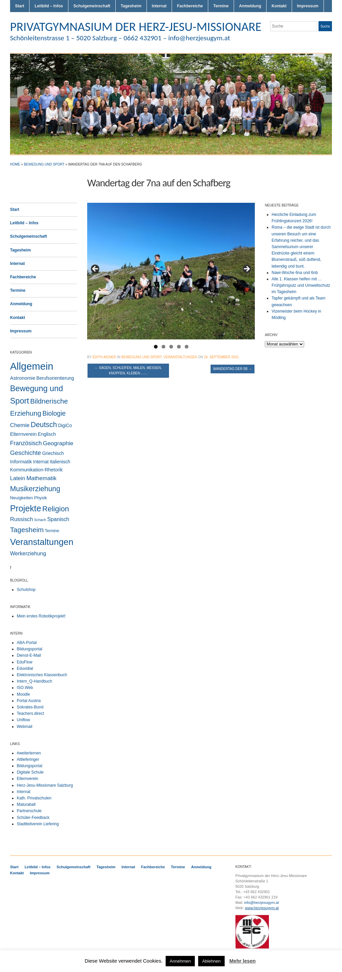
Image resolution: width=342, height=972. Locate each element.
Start (19, 6)
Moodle (23, 694)
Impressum (308, 6)
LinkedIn (328, 39)
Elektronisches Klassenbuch (42, 675)
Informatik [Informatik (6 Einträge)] (21, 461)
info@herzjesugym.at (261, 902)
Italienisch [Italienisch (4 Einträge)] (60, 461)
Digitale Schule (30, 772)
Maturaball (26, 804)
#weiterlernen (29, 753)
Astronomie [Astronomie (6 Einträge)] (22, 378)
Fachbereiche (190, 6)
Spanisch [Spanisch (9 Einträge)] (58, 519)
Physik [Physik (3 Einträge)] (40, 497)
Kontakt (279, 6)
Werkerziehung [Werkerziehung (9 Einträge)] (28, 553)
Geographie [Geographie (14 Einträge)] (58, 443)
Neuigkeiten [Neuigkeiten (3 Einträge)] (21, 497)
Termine (221, 6)
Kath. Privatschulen (34, 798)
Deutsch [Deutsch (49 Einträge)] (44, 425)
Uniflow (23, 720)
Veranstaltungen (180, 357)
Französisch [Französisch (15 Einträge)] (26, 443)
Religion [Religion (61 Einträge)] (55, 509)
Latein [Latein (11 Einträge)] (17, 478)
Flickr (312, 39)
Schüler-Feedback (33, 817)
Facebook (320, 39)
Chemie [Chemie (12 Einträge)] (20, 425)
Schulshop (26, 589)
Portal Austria (29, 700)
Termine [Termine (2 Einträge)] (52, 530)
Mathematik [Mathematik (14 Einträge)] (41, 478)
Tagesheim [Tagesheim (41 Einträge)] (27, 530)
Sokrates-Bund (30, 707)
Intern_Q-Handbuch (34, 681)
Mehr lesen (242, 961)
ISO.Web (25, 687)
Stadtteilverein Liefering (38, 824)
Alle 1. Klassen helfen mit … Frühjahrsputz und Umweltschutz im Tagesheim (301, 285)
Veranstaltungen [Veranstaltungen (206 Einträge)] (41, 542)
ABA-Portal (27, 642)
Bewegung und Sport (44, 164)
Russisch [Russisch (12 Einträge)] (21, 519)
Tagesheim (131, 6)
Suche (325, 26)
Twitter (304, 39)
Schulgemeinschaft (91, 6)
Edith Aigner (104, 357)
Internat (159, 6)
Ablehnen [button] (211, 961)
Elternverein (27, 778)
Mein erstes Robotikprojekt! (41, 616)
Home (15, 164)
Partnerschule (29, 810)
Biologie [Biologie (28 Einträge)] (54, 413)
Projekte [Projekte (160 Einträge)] (25, 508)
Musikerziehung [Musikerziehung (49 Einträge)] (35, 489)
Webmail (24, 726)
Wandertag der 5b (232, 369)
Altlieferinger (28, 759)
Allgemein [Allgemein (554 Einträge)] (31, 366)
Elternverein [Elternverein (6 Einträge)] (23, 434)
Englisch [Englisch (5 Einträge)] (47, 434)
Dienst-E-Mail (29, 655)
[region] (171, 271)
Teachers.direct (30, 713)
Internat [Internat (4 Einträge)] (41, 461)
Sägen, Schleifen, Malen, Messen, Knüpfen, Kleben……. (128, 370)
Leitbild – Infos (49, 6)
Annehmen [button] (180, 961)
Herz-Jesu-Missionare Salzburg (45, 785)
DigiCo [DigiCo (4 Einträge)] (65, 425)
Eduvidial (25, 668)
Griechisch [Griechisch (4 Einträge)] (53, 453)
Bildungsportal (29, 649)
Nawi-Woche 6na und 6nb (295, 272)
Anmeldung (250, 6)
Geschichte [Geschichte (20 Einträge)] (25, 452)
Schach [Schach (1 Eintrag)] (40, 520)
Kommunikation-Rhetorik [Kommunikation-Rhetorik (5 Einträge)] (36, 469)
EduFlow (25, 662)
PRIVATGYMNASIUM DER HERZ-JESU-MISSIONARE (136, 26)
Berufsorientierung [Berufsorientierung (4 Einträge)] (55, 378)
